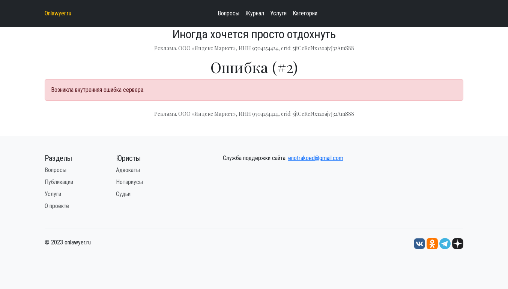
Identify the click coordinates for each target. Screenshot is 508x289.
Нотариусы (129, 182)
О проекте (57, 206)
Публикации (59, 182)
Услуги (278, 13)
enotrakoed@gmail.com (315, 158)
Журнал (254, 13)
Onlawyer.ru (58, 13)
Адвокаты (128, 170)
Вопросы (228, 13)
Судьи (123, 194)
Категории (305, 13)
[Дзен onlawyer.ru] (457, 243)
